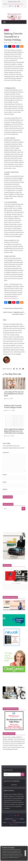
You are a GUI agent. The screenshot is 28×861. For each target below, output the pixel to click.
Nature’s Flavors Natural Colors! (13, 308)
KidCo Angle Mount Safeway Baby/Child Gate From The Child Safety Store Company (14, 431)
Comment (6, 452)
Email (5, 482)
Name (5, 474)
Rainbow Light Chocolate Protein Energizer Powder (13, 406)
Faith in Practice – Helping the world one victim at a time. (14, 313)
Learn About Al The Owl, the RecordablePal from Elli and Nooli (14, 394)
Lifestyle (6, 30)
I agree (25, 853)
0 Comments (18, 42)
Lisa (14, 42)
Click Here (14, 785)
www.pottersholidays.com (11, 298)
